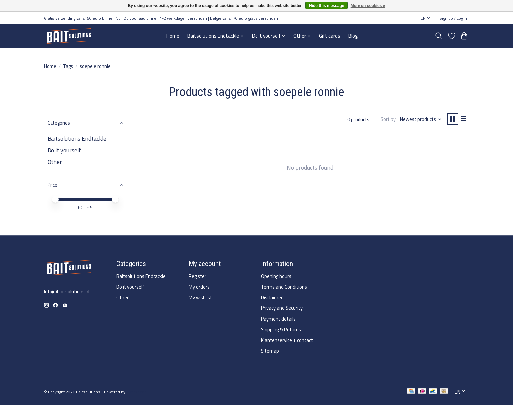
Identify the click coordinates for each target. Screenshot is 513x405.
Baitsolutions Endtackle (77, 138)
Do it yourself (64, 150)
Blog (353, 36)
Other (55, 161)
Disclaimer (272, 297)
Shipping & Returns (281, 329)
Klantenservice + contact (287, 340)
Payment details (278, 319)
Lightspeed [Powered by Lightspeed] (136, 392)
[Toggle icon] (439, 36)
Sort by (387, 119)
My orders (199, 287)
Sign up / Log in (453, 18)
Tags (68, 66)
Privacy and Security (282, 308)
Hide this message (326, 5)
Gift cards (329, 36)
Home (172, 36)
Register (197, 276)
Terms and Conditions (284, 287)
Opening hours (276, 276)
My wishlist (200, 297)
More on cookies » (368, 5)
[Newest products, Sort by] (420, 119)
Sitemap (270, 351)
